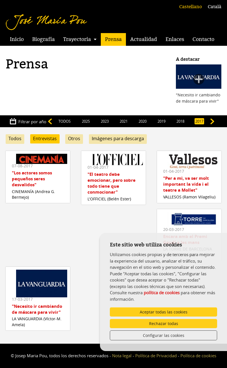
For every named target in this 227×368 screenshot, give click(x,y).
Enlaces (174, 39)
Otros (74, 138)
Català (214, 7)
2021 (124, 121)
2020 (143, 121)
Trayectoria (77, 39)
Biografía (43, 39)
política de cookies (162, 292)
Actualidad (143, 39)
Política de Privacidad (156, 355)
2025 (86, 121)
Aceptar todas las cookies (163, 312)
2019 (161, 121)
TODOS (64, 121)
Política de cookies (198, 355)
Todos (14, 138)
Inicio (17, 39)
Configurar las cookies (163, 335)
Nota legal (122, 355)
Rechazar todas (163, 323)
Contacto (203, 39)
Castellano (190, 7)
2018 (180, 121)
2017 (199, 121)
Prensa (113, 39)
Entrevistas (45, 138)
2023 (105, 121)
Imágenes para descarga (118, 138)
